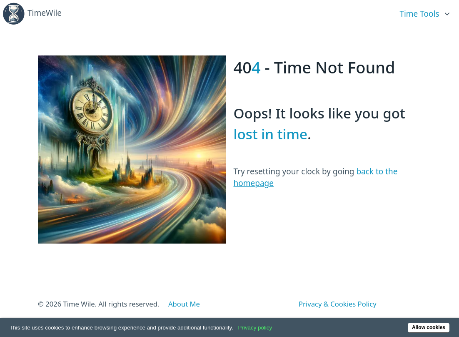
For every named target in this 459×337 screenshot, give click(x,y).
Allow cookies (428, 327)
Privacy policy (255, 327)
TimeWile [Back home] (32, 13)
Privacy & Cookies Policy (338, 304)
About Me (184, 304)
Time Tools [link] (419, 13)
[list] (425, 10)
